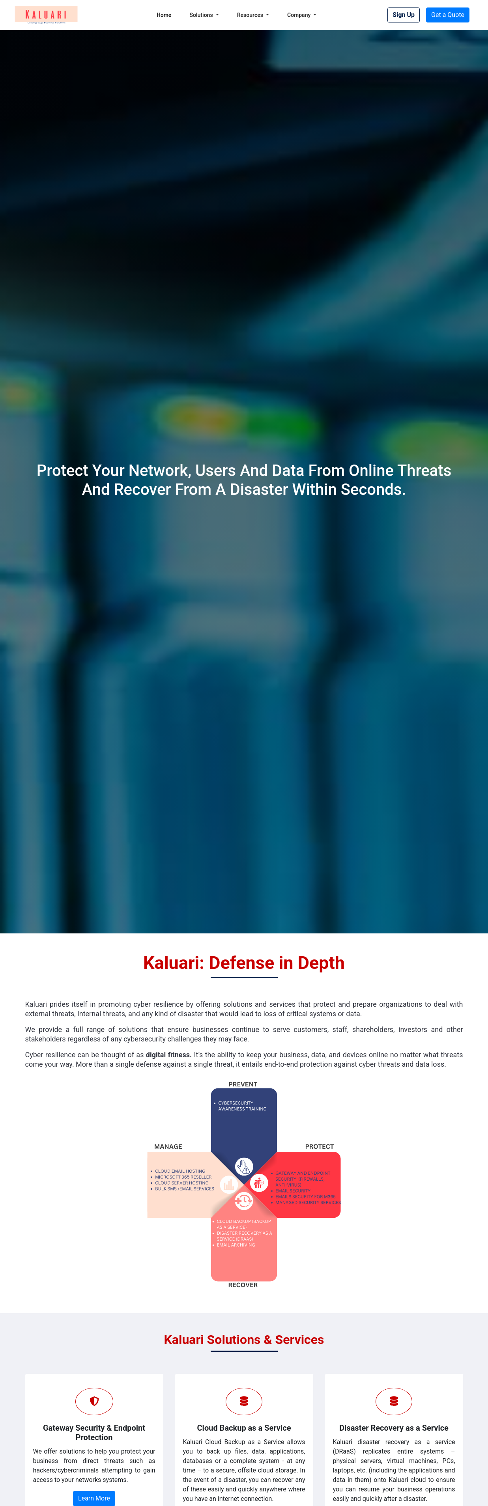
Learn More (94, 1498)
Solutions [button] (201, 15)
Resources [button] (251, 15)
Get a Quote (447, 15)
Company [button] (299, 15)
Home (164, 15)
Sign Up (404, 15)
